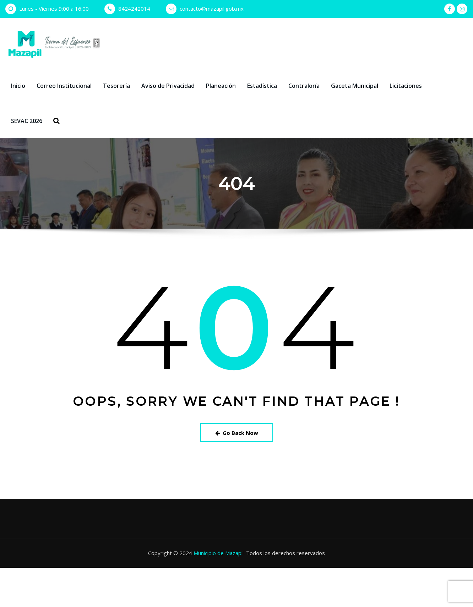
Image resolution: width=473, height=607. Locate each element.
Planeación (221, 86)
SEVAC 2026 (26, 121)
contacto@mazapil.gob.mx (212, 8)
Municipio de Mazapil (219, 553)
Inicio (18, 86)
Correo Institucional (64, 86)
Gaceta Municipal (354, 86)
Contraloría (304, 86)
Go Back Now (236, 432)
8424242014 (134, 8)
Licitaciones (406, 86)
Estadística (262, 86)
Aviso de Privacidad (168, 86)
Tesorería (116, 86)
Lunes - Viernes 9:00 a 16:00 (54, 8)
